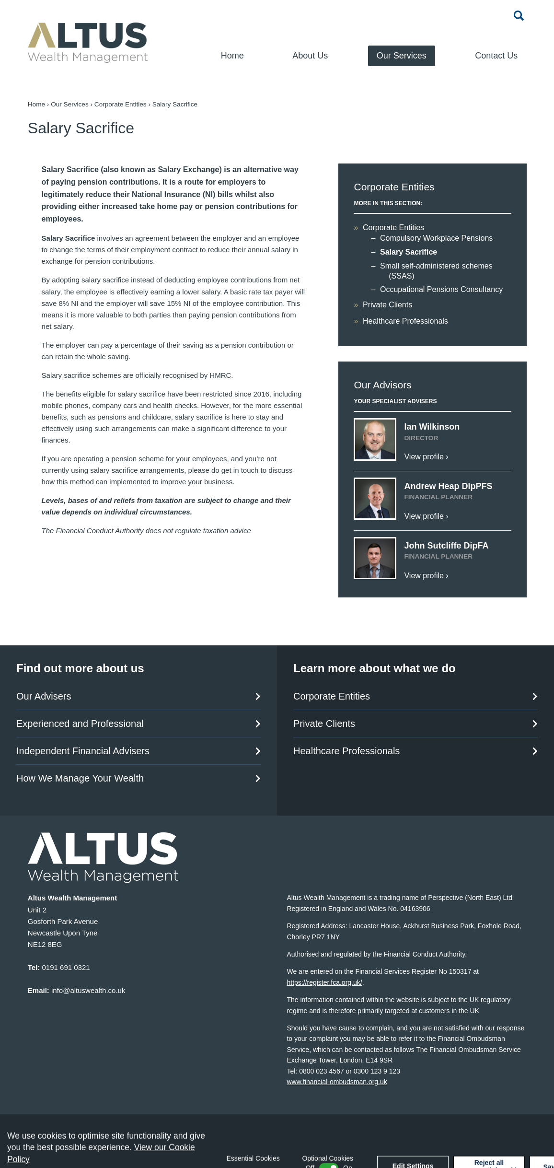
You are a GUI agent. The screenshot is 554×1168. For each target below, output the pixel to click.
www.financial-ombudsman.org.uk (337, 1082)
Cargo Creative (511, 1138)
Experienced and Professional (80, 723)
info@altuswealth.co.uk (88, 990)
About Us (310, 55)
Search (519, 15)
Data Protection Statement (306, 1120)
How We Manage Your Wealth (80, 778)
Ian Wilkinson (432, 427)
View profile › (426, 457)
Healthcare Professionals (405, 321)
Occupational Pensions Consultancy (441, 289)
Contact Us (496, 55)
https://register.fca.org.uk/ (324, 982)
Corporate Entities (120, 104)
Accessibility (87, 1120)
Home (232, 55)
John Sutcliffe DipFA (446, 545)
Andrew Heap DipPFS (448, 486)
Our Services (402, 55)
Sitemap (41, 1120)
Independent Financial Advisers (83, 751)
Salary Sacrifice (408, 252)
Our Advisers (43, 696)
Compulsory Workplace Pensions (436, 238)
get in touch (240, 470)
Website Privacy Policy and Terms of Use (185, 1120)
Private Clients (387, 305)
